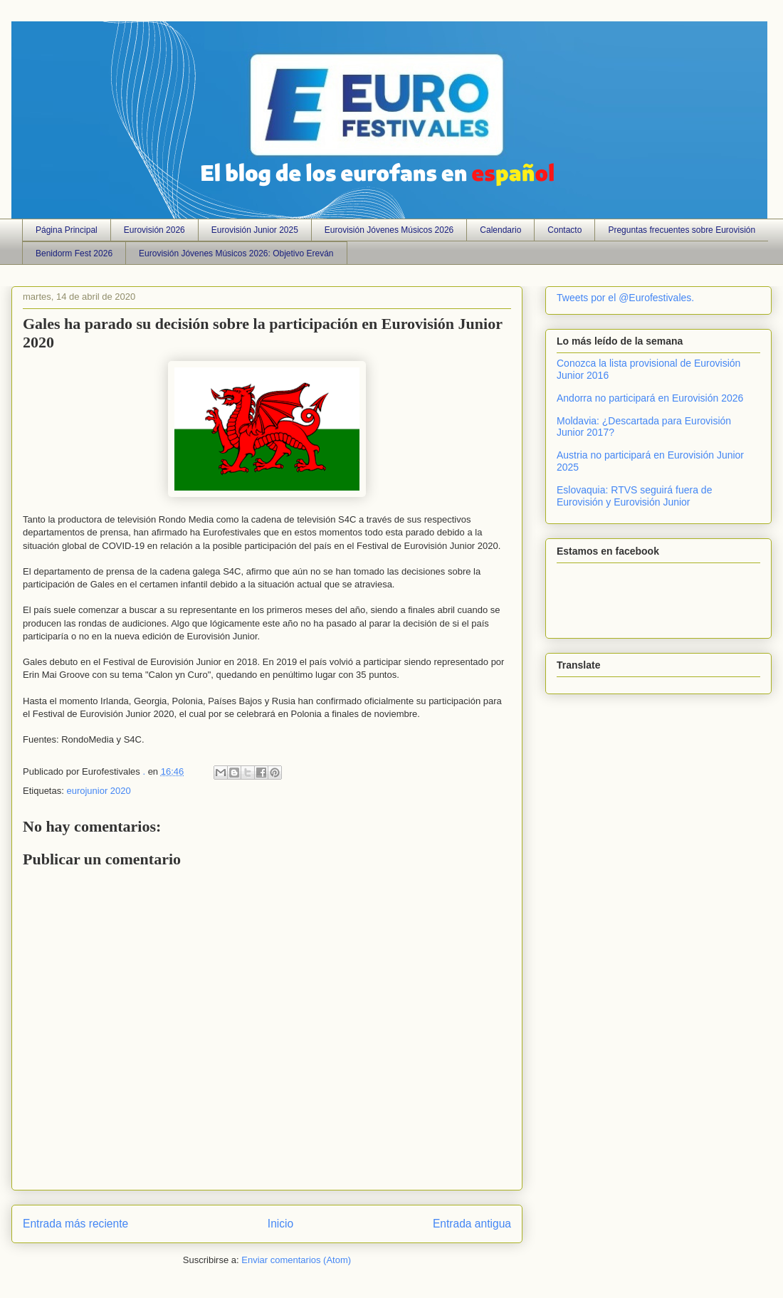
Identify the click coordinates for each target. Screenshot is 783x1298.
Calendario (500, 230)
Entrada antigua (472, 1224)
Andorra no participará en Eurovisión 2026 (650, 398)
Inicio (280, 1224)
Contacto (564, 230)
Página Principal (67, 230)
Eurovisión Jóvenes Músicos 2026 (389, 230)
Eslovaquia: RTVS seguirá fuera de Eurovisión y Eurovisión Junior (634, 496)
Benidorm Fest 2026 (74, 253)
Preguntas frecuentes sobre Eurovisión (681, 230)
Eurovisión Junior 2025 (254, 230)
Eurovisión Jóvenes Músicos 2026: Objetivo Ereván (236, 253)
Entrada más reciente (75, 1224)
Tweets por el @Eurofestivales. (625, 297)
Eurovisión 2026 (154, 230)
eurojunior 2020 (98, 790)
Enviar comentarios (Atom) (296, 1260)
